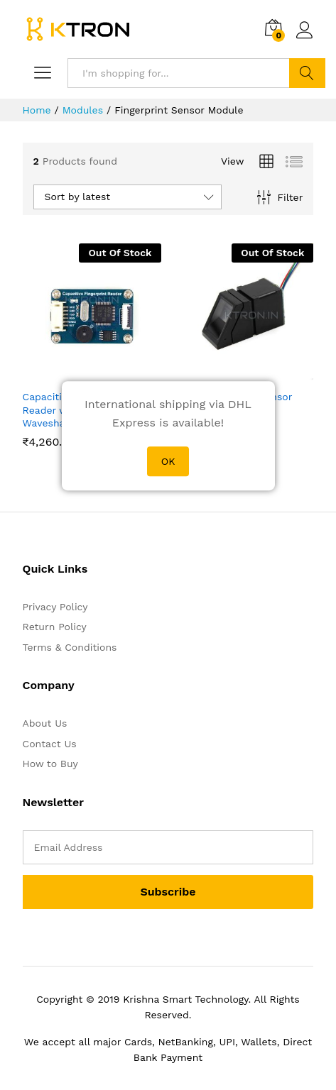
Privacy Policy (55, 606)
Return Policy (55, 626)
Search (307, 73)
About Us (45, 723)
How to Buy (50, 763)
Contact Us (50, 743)
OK (168, 461)
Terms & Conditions (70, 647)
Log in (304, 30)
